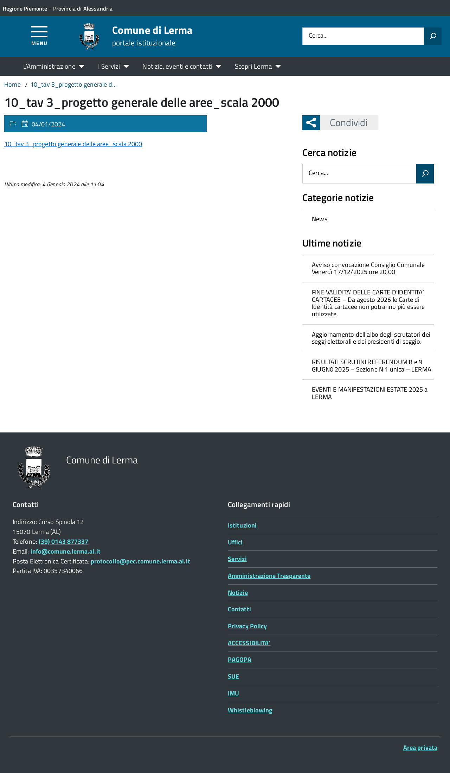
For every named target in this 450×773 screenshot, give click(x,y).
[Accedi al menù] (39, 35)
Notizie (238, 592)
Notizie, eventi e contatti (177, 66)
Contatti (239, 609)
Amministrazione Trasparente (269, 575)
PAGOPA (240, 659)
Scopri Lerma (253, 66)
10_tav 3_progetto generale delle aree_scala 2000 (73, 144)
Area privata (420, 747)
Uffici (235, 542)
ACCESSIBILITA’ (249, 643)
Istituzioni (242, 525)
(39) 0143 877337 (63, 541)
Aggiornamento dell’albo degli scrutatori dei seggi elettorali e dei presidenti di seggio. (371, 338)
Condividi (343, 122)
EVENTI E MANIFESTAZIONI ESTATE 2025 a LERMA (370, 393)
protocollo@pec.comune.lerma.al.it (140, 561)
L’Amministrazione (49, 66)
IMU (233, 693)
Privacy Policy (247, 626)
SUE (233, 676)
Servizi (237, 558)
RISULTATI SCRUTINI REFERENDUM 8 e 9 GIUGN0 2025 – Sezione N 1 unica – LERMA (371, 365)
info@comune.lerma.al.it (66, 551)
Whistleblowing (250, 710)
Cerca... (318, 36)
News (319, 219)
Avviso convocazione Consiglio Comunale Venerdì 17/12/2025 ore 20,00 (368, 268)
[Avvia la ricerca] (433, 36)
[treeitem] (368, 219)
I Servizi (109, 66)
